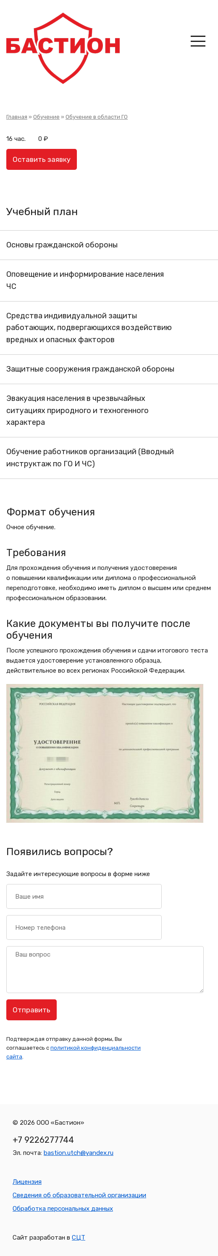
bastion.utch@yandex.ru (78, 1153)
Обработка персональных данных (63, 1208)
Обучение (46, 117)
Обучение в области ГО (97, 117)
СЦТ (78, 1237)
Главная (16, 117)
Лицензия (27, 1182)
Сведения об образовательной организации (79, 1195)
